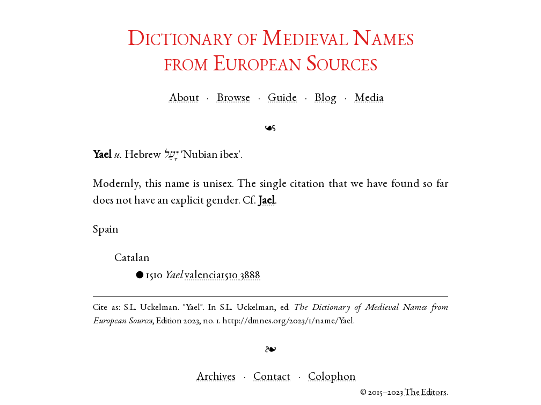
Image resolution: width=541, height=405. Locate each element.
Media (369, 98)
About (184, 98)
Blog (326, 98)
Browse (233, 98)
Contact (271, 377)
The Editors (426, 392)
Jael (266, 201)
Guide (282, 98)
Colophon (332, 377)
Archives (216, 377)
